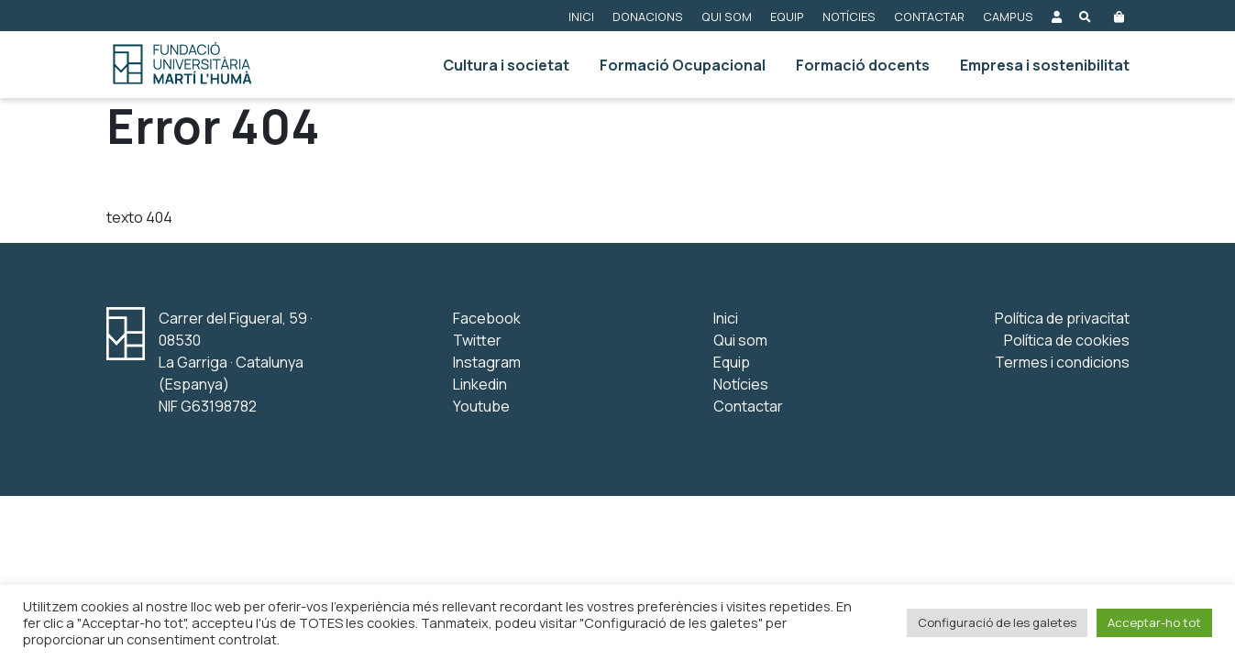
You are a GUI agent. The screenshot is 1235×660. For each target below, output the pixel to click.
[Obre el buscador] (1085, 16)
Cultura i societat (506, 65)
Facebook (487, 318)
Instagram (487, 362)
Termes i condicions (1062, 362)
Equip (787, 16)
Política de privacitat (1062, 318)
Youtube (481, 406)
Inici (581, 16)
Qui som (726, 16)
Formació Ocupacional (683, 65)
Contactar (929, 16)
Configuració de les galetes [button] (997, 622)
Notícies (849, 16)
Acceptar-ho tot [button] (1154, 622)
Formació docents (863, 65)
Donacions (647, 16)
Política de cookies (1067, 340)
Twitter (477, 340)
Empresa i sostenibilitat (1045, 65)
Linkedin (480, 384)
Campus (1008, 16)
